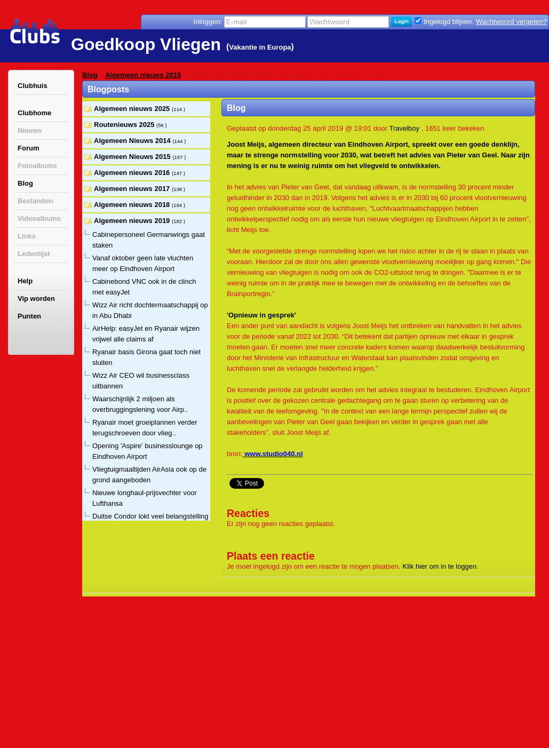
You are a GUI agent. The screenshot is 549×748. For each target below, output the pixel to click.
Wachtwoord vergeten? (511, 22)
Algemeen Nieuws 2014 (133, 141)
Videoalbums (39, 218)
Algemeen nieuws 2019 (143, 75)
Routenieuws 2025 (125, 125)
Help (25, 281)
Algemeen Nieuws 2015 (133, 157)
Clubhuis (32, 86)
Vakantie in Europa (260, 47)
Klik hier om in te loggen (440, 566)
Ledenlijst (34, 254)
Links (27, 236)
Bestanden (35, 201)
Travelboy (404, 128)
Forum (28, 148)
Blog (25, 183)
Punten (29, 316)
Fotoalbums (37, 166)
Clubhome (35, 113)
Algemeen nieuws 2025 (133, 109)
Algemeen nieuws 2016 (133, 173)
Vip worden (36, 299)
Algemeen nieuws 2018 (133, 205)
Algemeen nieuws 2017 (133, 189)
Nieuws (30, 130)
